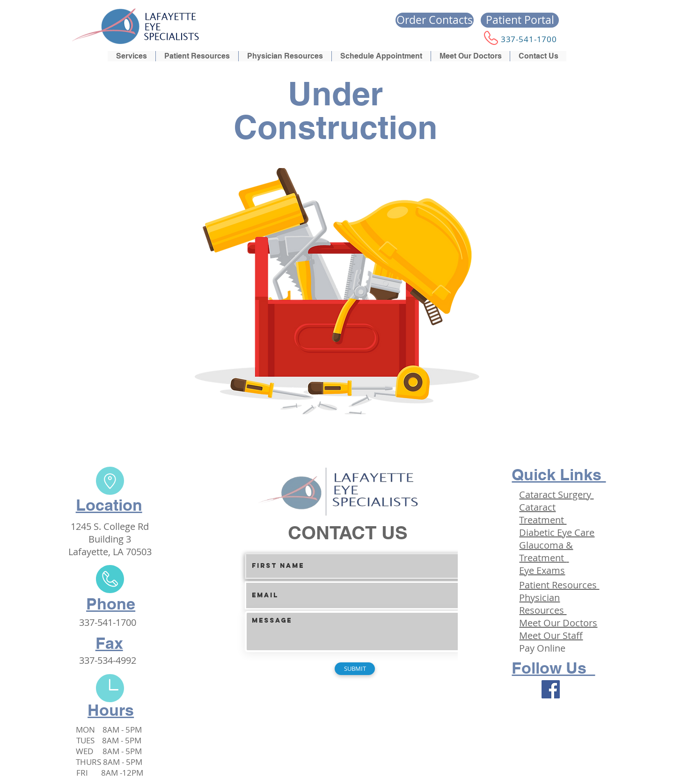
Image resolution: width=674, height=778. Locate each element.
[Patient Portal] (520, 20)
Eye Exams (542, 570)
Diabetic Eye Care (556, 532)
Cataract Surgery (556, 494)
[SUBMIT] (355, 668)
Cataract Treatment (542, 513)
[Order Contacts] (435, 20)
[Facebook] (551, 689)
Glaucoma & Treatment (546, 551)
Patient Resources (559, 585)
